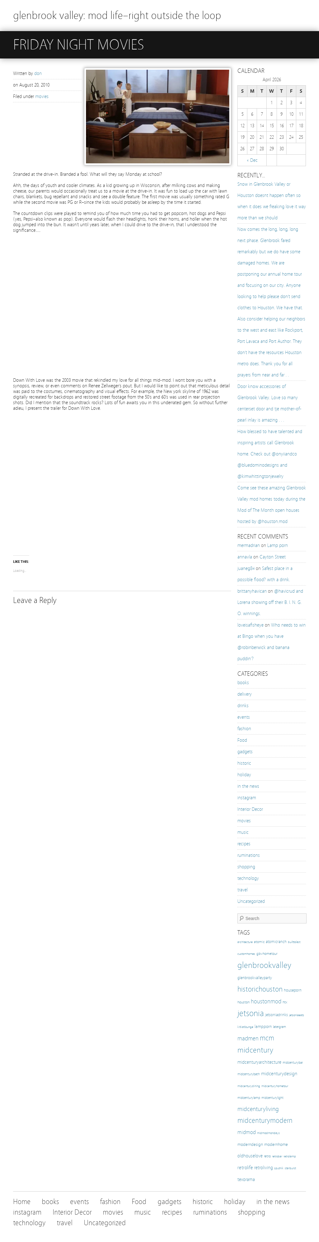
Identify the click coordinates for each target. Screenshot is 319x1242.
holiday (244, 774)
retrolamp (289, 1156)
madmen (248, 1038)
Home (22, 1202)
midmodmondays (268, 1133)
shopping (246, 867)
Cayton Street (272, 557)
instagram (246, 798)
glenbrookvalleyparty (254, 977)
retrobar (277, 1156)
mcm (267, 1038)
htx (285, 1002)
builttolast (294, 942)
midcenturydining (248, 1086)
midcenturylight (272, 1098)
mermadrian (248, 545)
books (243, 682)
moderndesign (250, 1144)
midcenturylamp (248, 1097)
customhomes (246, 954)
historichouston (260, 989)
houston (243, 1002)
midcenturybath (248, 1074)
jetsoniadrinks (276, 1014)
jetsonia (250, 1013)
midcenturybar (293, 1062)
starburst (290, 1168)
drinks (243, 705)
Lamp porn (277, 545)
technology (248, 878)
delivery (244, 694)
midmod (246, 1132)
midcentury (255, 1050)
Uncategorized (251, 901)
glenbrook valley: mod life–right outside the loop (117, 15)
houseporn (293, 990)
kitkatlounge (245, 1027)
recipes (243, 844)
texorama (246, 1179)
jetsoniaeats (296, 1015)
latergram (279, 1027)
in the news (248, 786)
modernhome (276, 1144)
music (243, 832)
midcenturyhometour (274, 1086)
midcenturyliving (258, 1109)
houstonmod (266, 1001)
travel (242, 890)
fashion (244, 728)
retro (267, 1156)
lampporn (263, 1026)
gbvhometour (266, 953)
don (38, 73)
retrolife (245, 1167)
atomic (259, 942)
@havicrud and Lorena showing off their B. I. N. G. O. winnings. (270, 602)
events (243, 717)
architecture (245, 942)
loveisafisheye (250, 625)
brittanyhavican (252, 591)
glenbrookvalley (264, 965)
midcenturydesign (279, 1073)
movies (42, 96)
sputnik (278, 1168)
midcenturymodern (265, 1120)
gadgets (245, 751)
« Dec (252, 160)
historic (244, 763)
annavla (244, 557)
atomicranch (276, 941)
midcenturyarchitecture (259, 1062)
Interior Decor (250, 809)
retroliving (263, 1167)
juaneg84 (246, 568)
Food (242, 740)
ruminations (248, 855)
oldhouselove (250, 1156)
